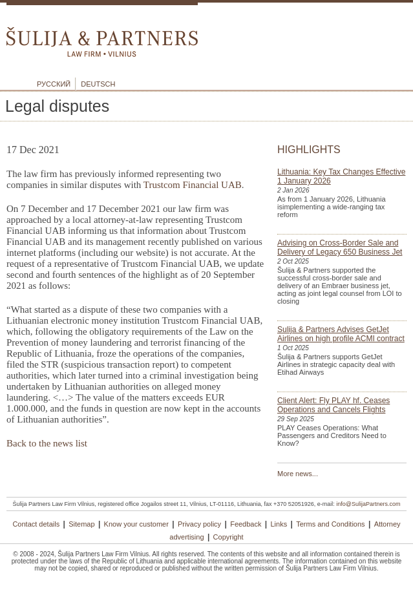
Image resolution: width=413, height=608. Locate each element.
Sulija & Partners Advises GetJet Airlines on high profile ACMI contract (341, 334)
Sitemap (81, 524)
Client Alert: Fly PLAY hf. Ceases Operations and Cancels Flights (333, 405)
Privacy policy (199, 524)
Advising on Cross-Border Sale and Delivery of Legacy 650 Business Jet (339, 247)
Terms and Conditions (330, 524)
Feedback (245, 524)
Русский (53, 84)
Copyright (228, 537)
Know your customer (136, 524)
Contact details (35, 524)
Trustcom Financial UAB (192, 185)
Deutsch (98, 84)
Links (279, 524)
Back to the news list (46, 443)
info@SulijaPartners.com (368, 504)
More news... (297, 473)
